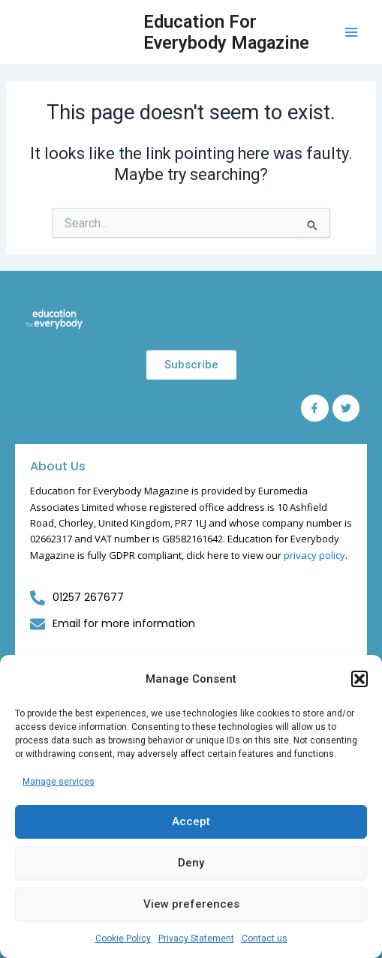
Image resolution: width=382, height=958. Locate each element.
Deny (191, 862)
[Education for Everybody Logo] (54, 319)
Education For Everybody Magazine (226, 32)
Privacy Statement (196, 938)
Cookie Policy (123, 938)
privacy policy (314, 555)
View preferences (191, 904)
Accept (191, 821)
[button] (359, 678)
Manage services (59, 781)
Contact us (264, 938)
